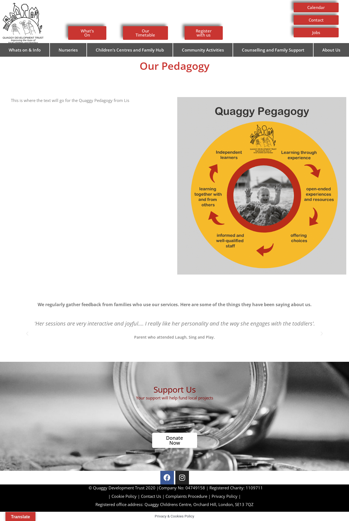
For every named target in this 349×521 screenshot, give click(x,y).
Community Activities (203, 50)
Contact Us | (153, 496)
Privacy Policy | (226, 496)
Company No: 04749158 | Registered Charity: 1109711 (174, 487)
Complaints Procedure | (189, 496)
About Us (331, 50)
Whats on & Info (25, 50)
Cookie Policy (124, 496)
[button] (27, 333)
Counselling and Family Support (273, 50)
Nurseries (68, 50)
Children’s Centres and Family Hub (130, 50)
